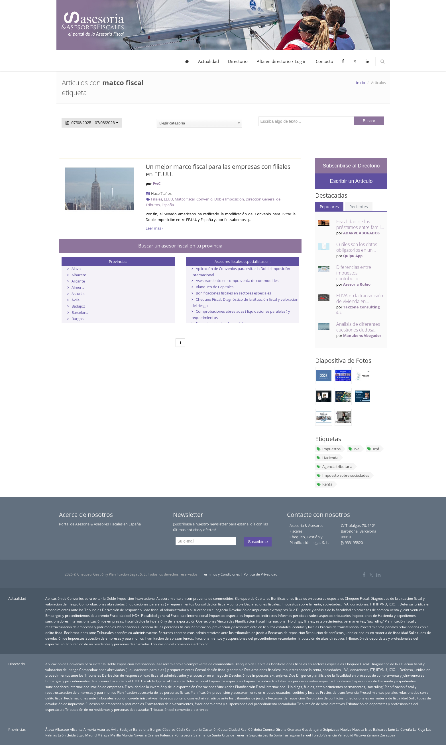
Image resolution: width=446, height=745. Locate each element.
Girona (281, 729)
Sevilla (268, 735)
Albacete (79, 274)
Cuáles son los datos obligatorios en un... (356, 247)
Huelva (345, 729)
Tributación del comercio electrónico (179, 644)
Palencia (167, 735)
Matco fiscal (185, 199)
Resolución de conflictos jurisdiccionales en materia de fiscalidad (357, 632)
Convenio (204, 199)
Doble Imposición (229, 199)
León (62, 735)
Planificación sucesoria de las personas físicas (153, 627)
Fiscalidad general (155, 615)
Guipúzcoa (331, 729)
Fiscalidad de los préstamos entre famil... (360, 224)
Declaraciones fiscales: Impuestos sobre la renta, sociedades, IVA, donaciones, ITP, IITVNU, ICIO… (321, 604)
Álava (76, 268)
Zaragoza (387, 735)
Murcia (127, 735)
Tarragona (291, 735)
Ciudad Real (238, 729)
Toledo (317, 735)
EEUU (168, 199)
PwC (156, 183)
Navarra (140, 735)
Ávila (76, 299)
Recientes (358, 206)
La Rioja (419, 729)
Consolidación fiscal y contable (219, 604)
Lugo (80, 735)
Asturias (78, 293)
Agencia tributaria (334, 466)
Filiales (156, 199)
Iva (353, 448)
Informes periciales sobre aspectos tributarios (314, 615)
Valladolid (345, 735)
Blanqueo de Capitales (214, 286)
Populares (329, 206)
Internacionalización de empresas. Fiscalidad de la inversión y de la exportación (132, 621)
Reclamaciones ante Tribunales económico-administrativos (111, 632)
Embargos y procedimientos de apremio (77, 615)
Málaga (103, 735)
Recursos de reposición (286, 632)
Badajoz (78, 306)
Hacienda (327, 457)
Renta (324, 484)
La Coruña (404, 729)
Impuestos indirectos (260, 615)
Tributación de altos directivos (321, 638)
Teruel (306, 735)
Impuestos (328, 448)
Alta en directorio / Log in (282, 61)
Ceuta (223, 729)
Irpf (373, 448)
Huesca (358, 729)
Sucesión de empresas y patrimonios (114, 638)
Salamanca (202, 735)
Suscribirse (258, 541)
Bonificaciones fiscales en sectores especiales (233, 293)
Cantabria (194, 729)
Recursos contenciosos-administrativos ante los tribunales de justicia (212, 632)
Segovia (255, 735)
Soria (278, 735)
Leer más (154, 228)
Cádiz (180, 729)
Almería (78, 287)
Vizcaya (360, 735)
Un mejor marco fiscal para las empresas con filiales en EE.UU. (218, 170)
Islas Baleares (376, 729)
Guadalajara (312, 729)
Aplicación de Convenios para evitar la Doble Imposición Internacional (100, 598)
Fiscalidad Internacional (189, 615)
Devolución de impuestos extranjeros (258, 609)
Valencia (330, 735)
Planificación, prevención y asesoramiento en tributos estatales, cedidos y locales (255, 627)
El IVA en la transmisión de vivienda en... (359, 298)
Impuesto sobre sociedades (342, 475)
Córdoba (255, 729)
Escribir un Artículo (351, 181)
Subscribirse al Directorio (351, 166)
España (168, 204)
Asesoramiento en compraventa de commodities (237, 280)
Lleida (71, 735)
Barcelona (80, 312)
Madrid (91, 735)
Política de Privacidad (260, 574)
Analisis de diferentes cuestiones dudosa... (358, 327)
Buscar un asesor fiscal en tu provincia (180, 245)
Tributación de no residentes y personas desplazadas (107, 644)
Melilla (115, 735)
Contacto (324, 61)
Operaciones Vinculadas (215, 621)
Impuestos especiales (226, 615)
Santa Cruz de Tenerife (230, 735)
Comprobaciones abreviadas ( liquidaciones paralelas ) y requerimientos (136, 604)
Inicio (360, 82)
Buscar (369, 120)
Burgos (78, 318)
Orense (153, 735)
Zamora (373, 735)
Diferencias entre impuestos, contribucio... (353, 273)
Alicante (78, 281)
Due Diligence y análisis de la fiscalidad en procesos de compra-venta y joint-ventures (356, 609)
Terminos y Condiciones (221, 574)
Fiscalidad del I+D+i (125, 615)
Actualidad (208, 61)
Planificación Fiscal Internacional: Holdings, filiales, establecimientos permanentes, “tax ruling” (309, 621)
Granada (294, 729)
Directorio (238, 61)
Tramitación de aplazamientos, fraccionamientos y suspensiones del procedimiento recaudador (220, 638)
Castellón (210, 729)
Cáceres (169, 729)
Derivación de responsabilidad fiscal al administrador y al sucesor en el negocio (165, 609)
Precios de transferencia (339, 627)
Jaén (391, 729)
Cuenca (269, 729)
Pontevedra (183, 735)
